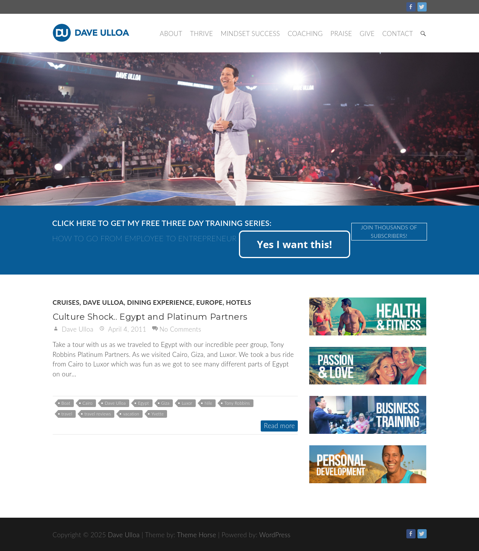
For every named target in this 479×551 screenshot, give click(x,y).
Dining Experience (160, 302)
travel (67, 413)
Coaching (305, 33)
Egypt (143, 403)
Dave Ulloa (103, 302)
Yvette (157, 413)
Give (367, 33)
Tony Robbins (237, 403)
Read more (279, 426)
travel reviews (97, 413)
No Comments (180, 329)
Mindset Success (250, 33)
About (171, 33)
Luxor (187, 403)
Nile (208, 403)
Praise (341, 33)
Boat (66, 403)
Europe (209, 302)
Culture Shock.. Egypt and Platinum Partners (150, 317)
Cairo (88, 403)
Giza (165, 403)
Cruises (66, 302)
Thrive (201, 33)
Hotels (238, 302)
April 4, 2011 (126, 329)
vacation (131, 413)
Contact (397, 33)
